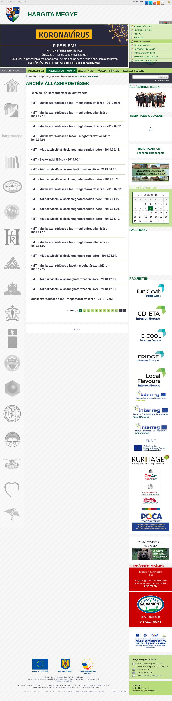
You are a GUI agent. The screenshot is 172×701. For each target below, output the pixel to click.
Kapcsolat (162, 3)
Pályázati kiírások (108, 70)
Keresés (163, 77)
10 (116, 310)
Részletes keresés (161, 81)
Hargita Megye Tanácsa (61, 70)
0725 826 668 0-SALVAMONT (150, 619)
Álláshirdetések (67, 76)
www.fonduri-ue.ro (96, 685)
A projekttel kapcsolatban (64, 681)
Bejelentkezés (169, 2)
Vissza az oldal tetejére (120, 691)
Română (169, 22)
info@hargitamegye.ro (151, 675)
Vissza (77, 329)
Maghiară (165, 22)
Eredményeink (86, 70)
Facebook (147, 3)
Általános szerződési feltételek (77, 691)
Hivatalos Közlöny (133, 70)
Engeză (161, 22)
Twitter (151, 3)
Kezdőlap (33, 76)
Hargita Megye (41, 14)
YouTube (154, 3)
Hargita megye (35, 70)
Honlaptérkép (92, 691)
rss (158, 3)
